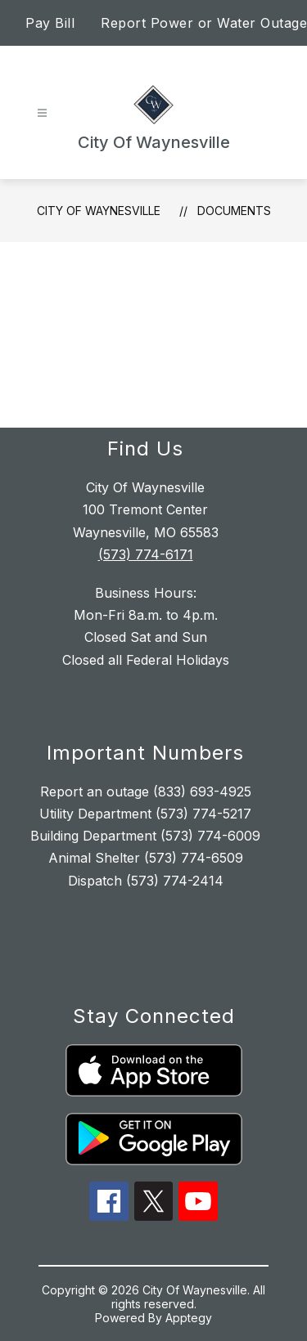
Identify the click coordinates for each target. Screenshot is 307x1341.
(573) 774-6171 (145, 554)
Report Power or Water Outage (204, 23)
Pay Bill (49, 23)
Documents (234, 211)
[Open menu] (42, 113)
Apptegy (188, 1318)
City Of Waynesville (98, 211)
